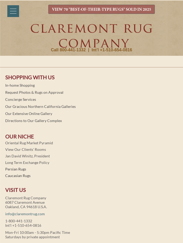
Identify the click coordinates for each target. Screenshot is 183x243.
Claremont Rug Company (91, 36)
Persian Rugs (15, 169)
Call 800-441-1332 (68, 50)
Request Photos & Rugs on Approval (34, 92)
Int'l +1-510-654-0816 (112, 50)
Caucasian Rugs (18, 175)
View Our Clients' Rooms (25, 149)
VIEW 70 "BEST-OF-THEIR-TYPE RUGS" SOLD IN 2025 (101, 10)
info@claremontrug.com (25, 214)
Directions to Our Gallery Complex (33, 120)
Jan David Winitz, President (27, 156)
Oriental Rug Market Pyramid (29, 143)
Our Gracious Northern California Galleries (40, 106)
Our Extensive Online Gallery (28, 113)
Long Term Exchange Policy (27, 162)
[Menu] (13, 11)
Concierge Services (20, 99)
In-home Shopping (20, 85)
